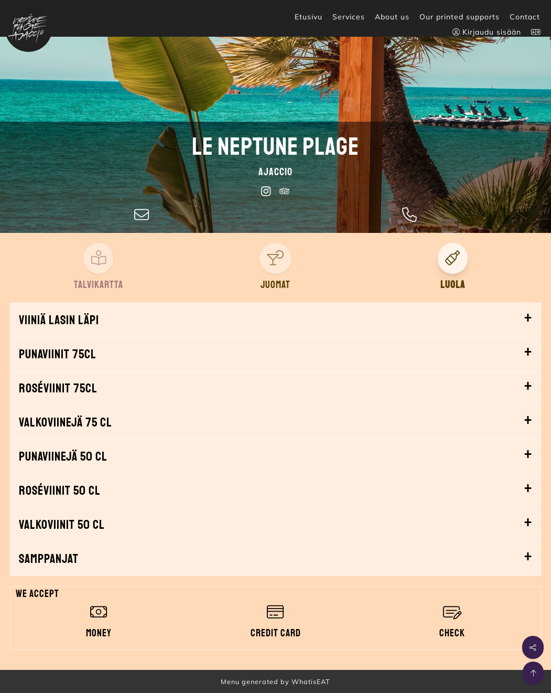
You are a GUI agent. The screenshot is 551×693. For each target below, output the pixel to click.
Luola (452, 285)
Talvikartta (98, 285)
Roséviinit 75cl (58, 388)
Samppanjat (49, 559)
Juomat (275, 285)
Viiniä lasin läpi (59, 320)
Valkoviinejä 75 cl (65, 422)
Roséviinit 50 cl (60, 490)
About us (392, 17)
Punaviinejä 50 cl (63, 456)
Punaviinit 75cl (57, 354)
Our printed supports (459, 17)
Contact (525, 17)
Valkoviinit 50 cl (62, 524)
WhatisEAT (310, 681)
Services (348, 17)
